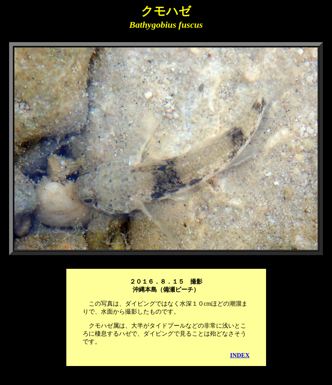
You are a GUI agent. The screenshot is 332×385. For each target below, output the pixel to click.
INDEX (240, 355)
